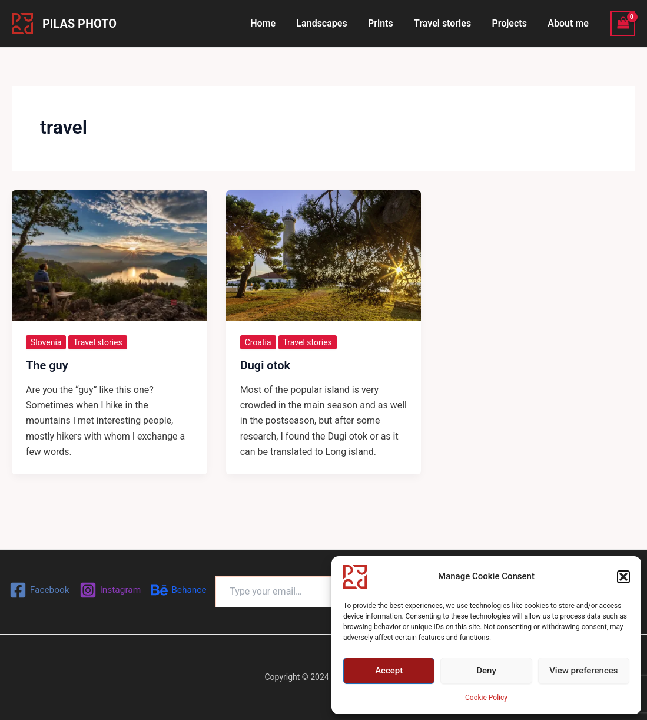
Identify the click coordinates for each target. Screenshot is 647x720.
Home (273, 23)
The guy (47, 365)
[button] (623, 577)
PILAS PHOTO (79, 23)
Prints (387, 23)
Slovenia (46, 342)
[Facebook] (71, 572)
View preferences (583, 670)
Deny (486, 670)
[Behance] (108, 594)
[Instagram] (143, 572)
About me (569, 23)
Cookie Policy (486, 697)
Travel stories (447, 23)
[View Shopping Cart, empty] (622, 23)
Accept (389, 670)
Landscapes (330, 23)
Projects (512, 23)
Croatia (258, 342)
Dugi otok (265, 365)
